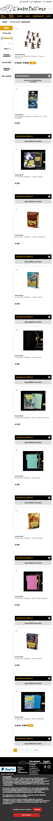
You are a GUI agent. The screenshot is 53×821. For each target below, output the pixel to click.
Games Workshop (20, 54)
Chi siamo (3, 16)
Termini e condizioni (33, 767)
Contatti (32, 764)
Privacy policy (34, 770)
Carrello (49, 2)
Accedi (25, 2)
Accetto (37, 810)
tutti (36, 750)
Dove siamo (11, 16)
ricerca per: (20, 22)
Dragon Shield (19, 115)
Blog (27, 16)
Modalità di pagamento (33, 773)
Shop (48, 16)
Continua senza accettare (22, 810)
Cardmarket (38, 16)
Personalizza (26, 815)
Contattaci (33, 82)
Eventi (19, 16)
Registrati (37, 2)
